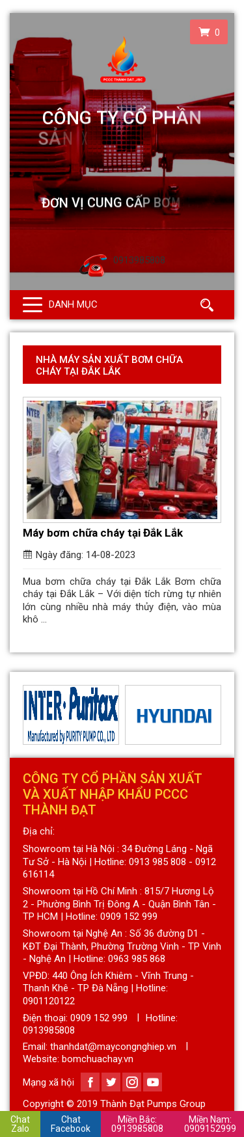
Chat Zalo (20, 1124)
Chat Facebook (70, 1124)
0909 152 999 (99, 1018)
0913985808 (137, 1124)
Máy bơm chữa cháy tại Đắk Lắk (103, 532)
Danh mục (73, 304)
